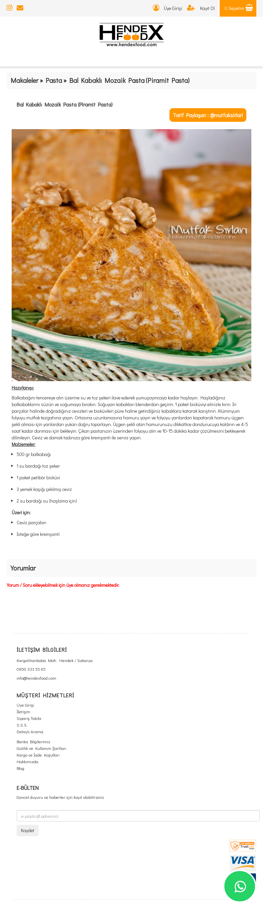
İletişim (23, 711)
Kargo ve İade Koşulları (38, 755)
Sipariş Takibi (29, 718)
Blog (20, 768)
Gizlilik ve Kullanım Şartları (41, 748)
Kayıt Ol (201, 8)
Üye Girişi (167, 8)
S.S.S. (22, 725)
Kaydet (27, 830)
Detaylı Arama (30, 731)
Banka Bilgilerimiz (33, 741)
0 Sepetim (239, 8)
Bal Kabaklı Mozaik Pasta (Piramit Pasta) (65, 104)
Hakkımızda (27, 761)
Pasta (54, 80)
